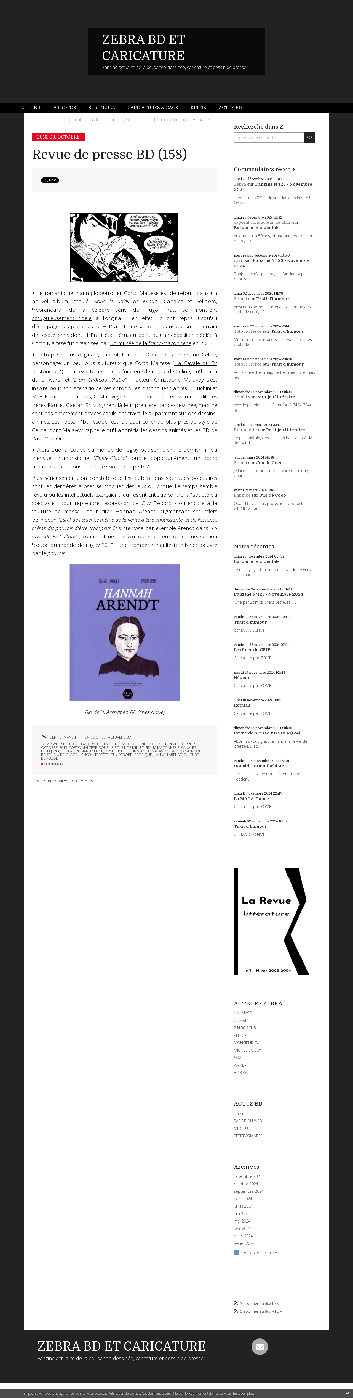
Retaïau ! (243, 705)
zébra (81, 743)
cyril (239, 260)
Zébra (240, 184)
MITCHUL (242, 1128)
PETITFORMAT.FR (248, 1135)
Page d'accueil (130, 119)
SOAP (239, 1057)
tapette (102, 754)
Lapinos (242, 495)
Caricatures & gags (152, 107)
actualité (158, 743)
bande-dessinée (133, 743)
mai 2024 (242, 1221)
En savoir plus (243, 1393)
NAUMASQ (243, 1013)
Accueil (31, 107)
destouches (116, 751)
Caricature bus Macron (89, 119)
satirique (143, 754)
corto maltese (83, 747)
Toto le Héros (248, 331)
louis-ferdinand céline (82, 751)
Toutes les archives (260, 1252)
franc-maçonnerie (162, 747)
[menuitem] (34, 108)
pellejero (50, 751)
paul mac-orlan (185, 751)
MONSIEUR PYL (247, 1042)
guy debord (121, 754)
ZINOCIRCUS (245, 1027)
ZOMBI (240, 1020)
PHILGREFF (243, 1035)
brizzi (46, 754)
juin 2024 (242, 1213)
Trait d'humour (272, 298)
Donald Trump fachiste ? (261, 765)
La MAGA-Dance (251, 798)
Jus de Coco (269, 462)
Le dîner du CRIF (252, 649)
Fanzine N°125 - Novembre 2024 (268, 594)
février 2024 (244, 1243)
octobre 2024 (246, 1183)
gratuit (95, 743)
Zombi (240, 298)
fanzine (111, 743)
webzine (60, 743)
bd (71, 743)
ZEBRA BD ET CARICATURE (122, 1346)
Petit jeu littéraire (275, 397)
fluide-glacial (66, 754)
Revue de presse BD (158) (109, 154)
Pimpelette (245, 429)
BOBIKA (240, 1072)
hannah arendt (168, 754)
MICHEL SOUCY (247, 1050)
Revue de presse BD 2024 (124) (267, 733)
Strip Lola (102, 107)
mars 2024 (243, 1236)
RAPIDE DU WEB (248, 1120)
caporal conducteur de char (262, 222)
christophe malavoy (148, 751)
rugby (87, 754)
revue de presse (183, 743)
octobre (49, 747)
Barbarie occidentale (257, 227)
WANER (240, 1065)
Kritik (199, 107)
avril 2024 (242, 1228)
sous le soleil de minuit (121, 747)
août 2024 (243, 1198)
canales (188, 747)
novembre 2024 (248, 1176)
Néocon (242, 677)
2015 (63, 747)
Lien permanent (59, 737)
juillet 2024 (243, 1206)
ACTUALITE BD (119, 737)
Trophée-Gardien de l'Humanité (182, 119)
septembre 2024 (249, 1191)
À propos (65, 107)
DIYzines (241, 1113)
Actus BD (230, 107)
